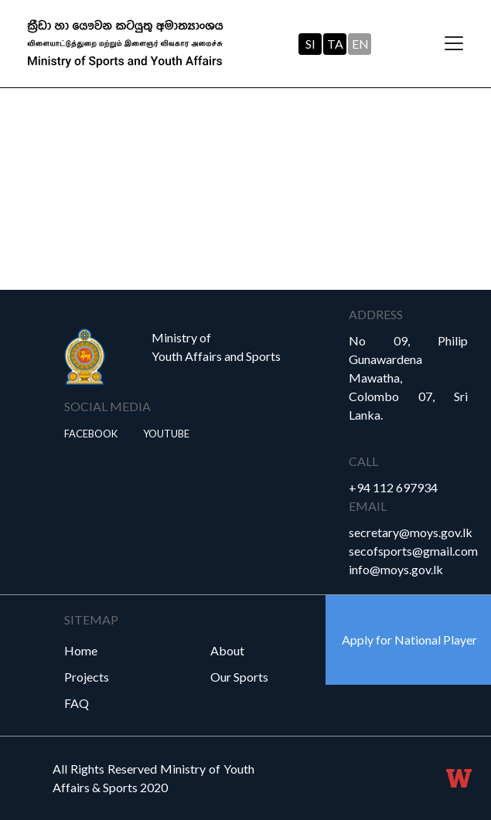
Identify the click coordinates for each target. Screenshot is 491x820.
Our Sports (239, 676)
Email (368, 505)
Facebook (91, 433)
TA (335, 43)
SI (310, 43)
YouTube (166, 433)
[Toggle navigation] (454, 44)
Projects (86, 676)
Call (363, 461)
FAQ (76, 703)
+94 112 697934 (393, 487)
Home (80, 650)
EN (360, 43)
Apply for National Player (409, 639)
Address (376, 314)
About (227, 650)
